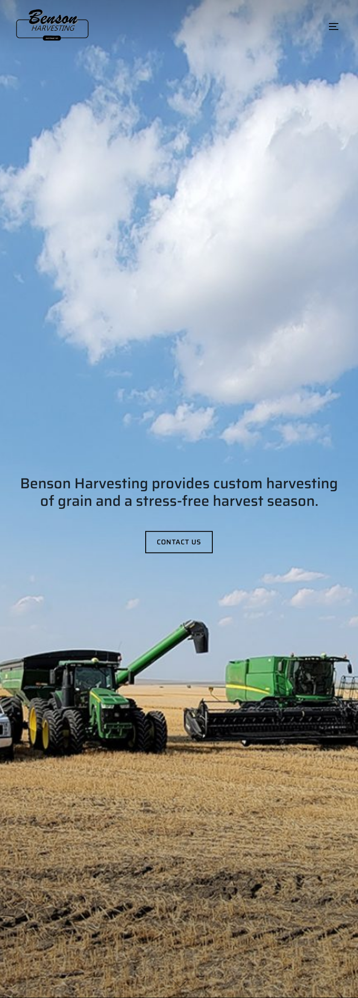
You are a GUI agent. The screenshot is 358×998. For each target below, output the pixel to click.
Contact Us (179, 541)
